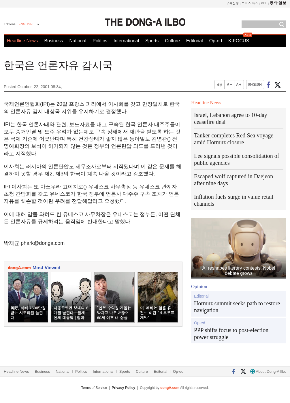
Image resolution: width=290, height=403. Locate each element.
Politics (100, 40)
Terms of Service (94, 388)
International (126, 40)
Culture (172, 40)
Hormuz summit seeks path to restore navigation (237, 306)
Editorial (194, 40)
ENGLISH (26, 24)
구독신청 (232, 3)
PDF (264, 3)
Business (53, 40)
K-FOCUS (238, 40)
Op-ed (215, 40)
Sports (152, 40)
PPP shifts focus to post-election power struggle (231, 333)
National (77, 40)
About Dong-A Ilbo (268, 371)
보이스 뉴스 (250, 3)
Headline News (22, 40)
